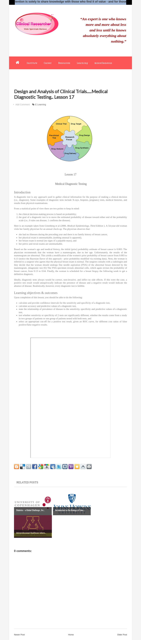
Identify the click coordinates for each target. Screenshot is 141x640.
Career (48, 62)
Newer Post (19, 634)
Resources (64, 62)
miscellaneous (103, 62)
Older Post (122, 634)
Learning (82, 62)
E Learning (40, 104)
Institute (32, 62)
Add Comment (22, 104)
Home (71, 634)
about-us (41, 75)
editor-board (22, 75)
